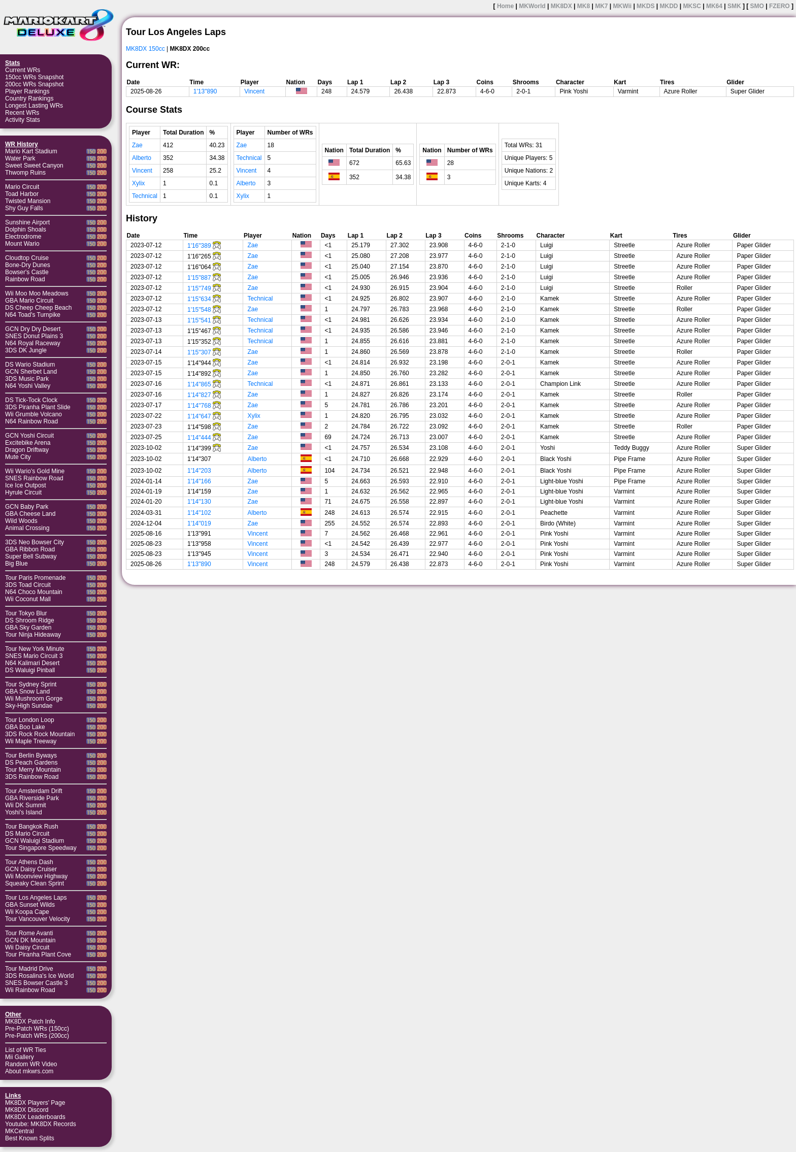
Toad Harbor (22, 194)
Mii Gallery (19, 1057)
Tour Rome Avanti (29, 933)
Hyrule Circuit (23, 492)
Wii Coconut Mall (28, 599)
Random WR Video (31, 1064)
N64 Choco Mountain (33, 592)
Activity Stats (22, 119)
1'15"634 (199, 299)
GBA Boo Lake (25, 727)
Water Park (20, 158)
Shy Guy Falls (24, 208)
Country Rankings (29, 98)
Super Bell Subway (30, 556)
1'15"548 (199, 309)
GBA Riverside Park (32, 798)
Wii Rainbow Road (30, 990)
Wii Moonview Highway (36, 876)
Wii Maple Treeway (30, 741)
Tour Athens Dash (29, 862)
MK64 (714, 6)
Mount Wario (22, 243)
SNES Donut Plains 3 (34, 336)
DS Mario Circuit (27, 833)
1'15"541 (199, 320)
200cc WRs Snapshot (34, 84)
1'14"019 (199, 523)
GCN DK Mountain (30, 940)
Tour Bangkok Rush (31, 826)
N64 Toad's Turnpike (32, 314)
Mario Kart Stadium (31, 151)
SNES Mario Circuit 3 (33, 656)
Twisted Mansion (27, 201)
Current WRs (22, 70)
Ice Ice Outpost (25, 485)
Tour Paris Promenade (35, 577)
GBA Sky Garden (28, 627)
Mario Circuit (22, 186)
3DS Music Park (27, 378)
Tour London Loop (29, 719)
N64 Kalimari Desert (32, 663)
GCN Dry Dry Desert (32, 329)
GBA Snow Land (27, 691)
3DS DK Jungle (26, 350)
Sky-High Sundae (28, 705)
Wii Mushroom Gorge (33, 698)
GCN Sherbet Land (31, 371)
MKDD (668, 6)
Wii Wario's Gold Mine (34, 471)
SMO (757, 6)
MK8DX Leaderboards (35, 1117)
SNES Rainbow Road (34, 478)
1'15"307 (199, 352)
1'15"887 (199, 277)
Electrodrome (23, 236)
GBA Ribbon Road (30, 549)
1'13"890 (205, 91)
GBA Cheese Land (30, 513)
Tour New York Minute (34, 648)
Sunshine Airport (27, 222)
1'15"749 (199, 288)
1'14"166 (199, 481)
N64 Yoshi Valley (27, 385)
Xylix (138, 183)
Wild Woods (21, 520)
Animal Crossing (27, 528)
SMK (734, 6)
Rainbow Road (25, 279)
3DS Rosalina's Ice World (39, 975)
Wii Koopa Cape (27, 911)
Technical (144, 196)
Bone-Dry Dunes (27, 265)
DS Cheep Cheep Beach (38, 307)
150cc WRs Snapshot (34, 77)
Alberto (141, 157)
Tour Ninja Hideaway (33, 634)
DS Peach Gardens (31, 762)
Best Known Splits (29, 1138)
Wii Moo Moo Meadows (37, 293)
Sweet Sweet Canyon (34, 165)
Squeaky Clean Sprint (34, 883)
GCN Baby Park (26, 506)
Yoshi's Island (23, 812)
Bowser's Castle (27, 272)
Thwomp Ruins (25, 172)
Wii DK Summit (25, 805)
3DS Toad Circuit (28, 584)
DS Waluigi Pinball (30, 670)
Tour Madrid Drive (29, 968)
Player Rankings (27, 91)
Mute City (18, 456)
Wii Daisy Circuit (27, 947)
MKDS (645, 6)
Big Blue (16, 563)
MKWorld (532, 6)
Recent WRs (22, 112)
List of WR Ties (25, 1050)
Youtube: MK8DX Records (40, 1124)
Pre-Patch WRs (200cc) (37, 1035)
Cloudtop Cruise (27, 257)
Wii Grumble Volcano (33, 414)
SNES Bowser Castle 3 (36, 982)
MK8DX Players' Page (35, 1102)
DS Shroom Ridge (29, 620)
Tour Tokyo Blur (26, 613)
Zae (137, 145)
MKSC (692, 6)
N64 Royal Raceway (32, 343)
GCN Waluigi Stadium (34, 840)
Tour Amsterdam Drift (33, 791)
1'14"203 (199, 470)
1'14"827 (199, 395)
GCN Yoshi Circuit (29, 435)
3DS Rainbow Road (31, 776)
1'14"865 (199, 384)
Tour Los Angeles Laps (36, 897)
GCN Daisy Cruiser (31, 869)
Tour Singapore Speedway (41, 847)
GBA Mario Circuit (29, 300)
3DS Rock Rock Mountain (40, 734)
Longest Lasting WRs (34, 105)
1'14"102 (199, 512)
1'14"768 (199, 405)
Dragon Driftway (27, 449)
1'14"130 (199, 501)
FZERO (779, 6)
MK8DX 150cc (145, 48)
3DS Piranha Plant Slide (38, 407)
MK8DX (561, 6)
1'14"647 (199, 416)
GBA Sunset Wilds (30, 904)
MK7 (601, 6)
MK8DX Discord (26, 1109)
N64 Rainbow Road (31, 421)
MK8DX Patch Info (30, 1021)
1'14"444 (199, 437)
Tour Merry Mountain (33, 769)
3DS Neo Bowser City (34, 542)
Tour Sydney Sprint (30, 684)
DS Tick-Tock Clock (31, 400)
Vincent (254, 91)
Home (505, 6)
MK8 (583, 6)
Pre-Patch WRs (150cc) (37, 1028)
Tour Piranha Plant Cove (38, 954)
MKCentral (19, 1131)
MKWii (622, 6)
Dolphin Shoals (25, 229)
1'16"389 (199, 245)
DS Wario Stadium (30, 364)
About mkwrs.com (29, 1071)
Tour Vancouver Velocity (37, 919)
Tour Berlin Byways (31, 755)
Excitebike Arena (27, 442)
